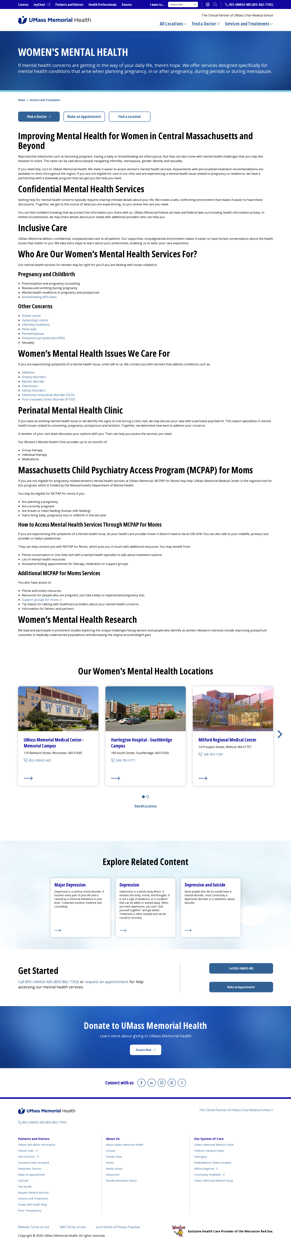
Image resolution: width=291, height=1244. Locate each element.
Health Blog (32, 1204)
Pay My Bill (24, 1186)
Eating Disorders (33, 390)
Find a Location (129, 116)
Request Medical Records (33, 1192)
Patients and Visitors (69, 4)
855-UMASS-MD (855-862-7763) (251, 4)
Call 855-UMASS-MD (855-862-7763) (48, 981)
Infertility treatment (36, 325)
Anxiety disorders (34, 377)
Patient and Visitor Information (36, 1144)
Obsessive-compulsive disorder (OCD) (48, 395)
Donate (127, 4)
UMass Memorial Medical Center (214, 1144)
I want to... (157, 4)
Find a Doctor (206, 24)
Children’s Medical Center (209, 1150)
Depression (30, 386)
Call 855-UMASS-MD (241, 968)
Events (110, 1162)
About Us (113, 1139)
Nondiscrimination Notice (121, 1180)
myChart (42, 4)
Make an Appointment (84, 116)
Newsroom (113, 1174)
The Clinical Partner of (236, 1110)
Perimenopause (33, 334)
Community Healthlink (207, 1174)
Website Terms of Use (33, 1227)
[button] (279, 734)
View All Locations (145, 806)
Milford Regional (206, 1168)
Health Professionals (103, 4)
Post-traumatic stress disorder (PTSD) (48, 399)
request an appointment (106, 981)
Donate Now (148, 1051)
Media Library (114, 1168)
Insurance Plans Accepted (33, 1162)
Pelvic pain (29, 329)
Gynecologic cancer (35, 320)
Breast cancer (31, 316)
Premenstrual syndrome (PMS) (43, 338)
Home (21, 100)
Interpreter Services (30, 1168)
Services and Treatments (247, 24)
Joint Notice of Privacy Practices (118, 1227)
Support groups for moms (42, 600)
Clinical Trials (28, 1150)
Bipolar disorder (33, 381)
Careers (23, 4)
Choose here (183, 4)
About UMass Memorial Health (124, 1144)
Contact (111, 1150)
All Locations (171, 24)
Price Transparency (29, 1210)
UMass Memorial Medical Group (213, 1180)
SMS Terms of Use (73, 1227)
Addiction (28, 372)
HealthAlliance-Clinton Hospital (212, 1162)
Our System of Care (209, 1139)
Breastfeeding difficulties (39, 297)
